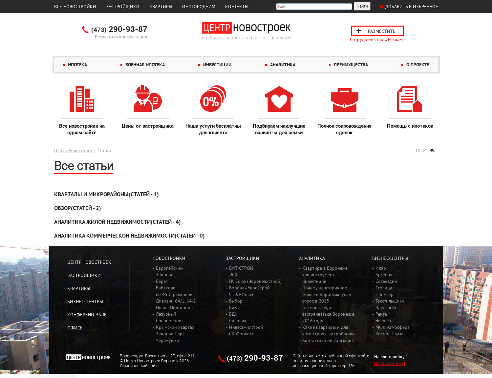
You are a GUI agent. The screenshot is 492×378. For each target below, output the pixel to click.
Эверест (383, 321)
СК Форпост (241, 334)
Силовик (237, 321)
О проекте (417, 65)
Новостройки (169, 258)
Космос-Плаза (389, 334)
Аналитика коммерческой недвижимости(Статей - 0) (129, 235)
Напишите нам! (389, 363)
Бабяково (166, 288)
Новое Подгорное (174, 307)
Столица (383, 288)
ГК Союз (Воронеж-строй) (255, 281)
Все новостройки (75, 7)
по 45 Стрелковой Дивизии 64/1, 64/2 (176, 297)
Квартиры (160, 7)
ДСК (233, 275)
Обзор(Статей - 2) (77, 208)
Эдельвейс (386, 307)
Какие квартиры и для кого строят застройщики (328, 330)
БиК (233, 307)
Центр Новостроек (73, 151)
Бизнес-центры (85, 301)
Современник (170, 321)
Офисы (75, 328)
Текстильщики (389, 301)
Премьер (384, 294)
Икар (380, 268)
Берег (161, 281)
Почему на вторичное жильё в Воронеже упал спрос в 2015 (326, 294)
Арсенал (383, 275)
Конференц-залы (87, 315)
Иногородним (198, 7)
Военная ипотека (145, 65)
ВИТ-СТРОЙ (241, 268)
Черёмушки (167, 340)
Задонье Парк (170, 334)
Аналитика (282, 65)
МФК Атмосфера (392, 327)
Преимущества (351, 65)
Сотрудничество (366, 39)
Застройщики (122, 7)
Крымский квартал (175, 327)
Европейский (169, 268)
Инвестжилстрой (246, 327)
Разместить (382, 31)
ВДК (233, 314)
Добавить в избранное (411, 7)
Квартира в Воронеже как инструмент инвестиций (325, 274)
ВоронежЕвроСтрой (249, 288)
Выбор (236, 301)
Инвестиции (217, 65)
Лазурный (166, 314)
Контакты (236, 7)
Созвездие (386, 281)
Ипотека (77, 65)
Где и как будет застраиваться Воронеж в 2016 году (328, 314)
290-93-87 (119, 29)
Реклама (396, 39)
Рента (381, 314)
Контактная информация (328, 340)
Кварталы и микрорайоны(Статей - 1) (106, 194)
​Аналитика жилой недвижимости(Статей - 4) (117, 221)
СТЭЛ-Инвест (242, 294)
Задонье (164, 275)
